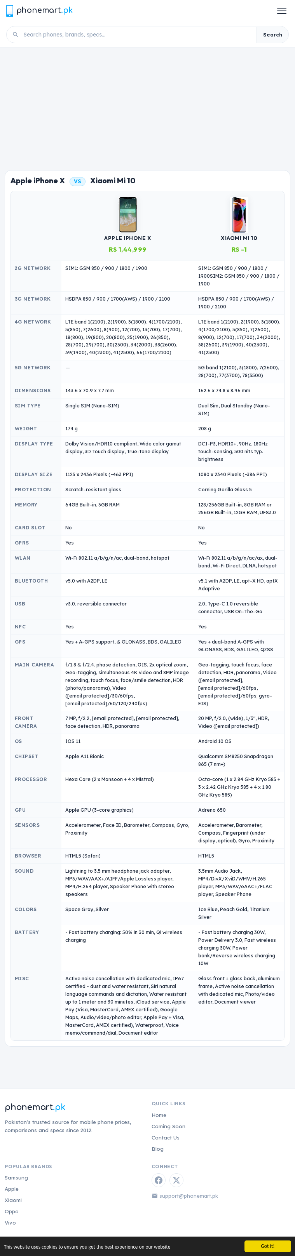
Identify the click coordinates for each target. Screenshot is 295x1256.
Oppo (12, 1211)
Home (159, 1115)
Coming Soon (168, 1126)
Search (272, 34)
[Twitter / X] (176, 1180)
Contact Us (166, 1137)
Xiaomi (13, 1200)
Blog (158, 1149)
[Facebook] (159, 1180)
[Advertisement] (147, 105)
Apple (12, 1189)
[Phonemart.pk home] (39, 11)
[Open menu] (282, 11)
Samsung (16, 1177)
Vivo (10, 1222)
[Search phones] (138, 34)
